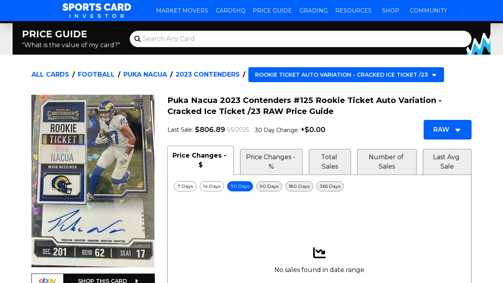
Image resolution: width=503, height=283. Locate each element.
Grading (313, 10)
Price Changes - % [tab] (271, 161)
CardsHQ (231, 10)
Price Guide (272, 10)
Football (96, 74)
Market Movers (182, 10)
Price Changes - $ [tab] (200, 160)
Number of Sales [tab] (387, 161)
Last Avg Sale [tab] (447, 161)
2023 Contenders (208, 74)
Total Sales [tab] (330, 161)
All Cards (50, 74)
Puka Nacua (145, 74)
